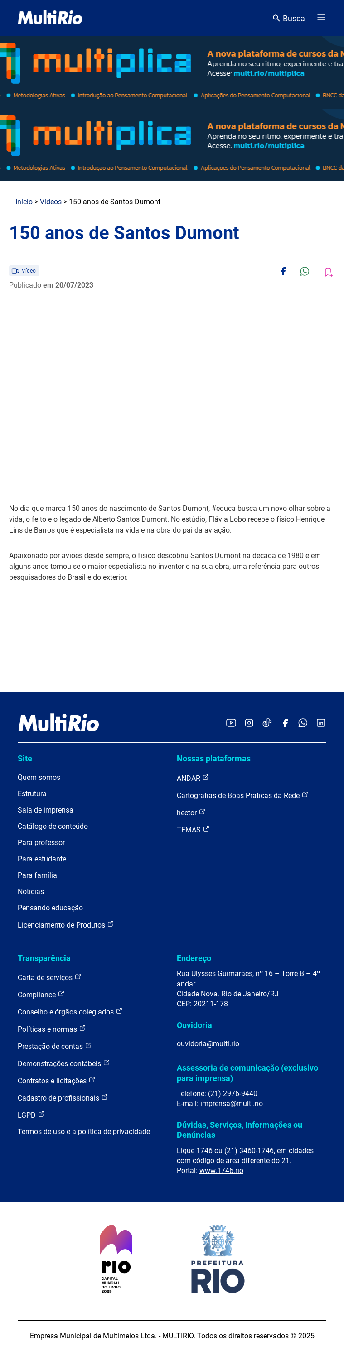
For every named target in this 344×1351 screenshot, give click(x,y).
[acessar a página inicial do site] (50, 18)
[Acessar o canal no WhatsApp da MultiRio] (303, 723)
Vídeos (51, 201)
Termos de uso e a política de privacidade (84, 1131)
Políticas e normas (52, 1029)
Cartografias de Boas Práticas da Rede (243, 795)
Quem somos (39, 777)
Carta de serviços (50, 977)
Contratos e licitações (57, 1080)
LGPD (31, 1115)
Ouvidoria (194, 1025)
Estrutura (32, 793)
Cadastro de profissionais (63, 1097)
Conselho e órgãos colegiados (70, 1011)
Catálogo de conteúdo (53, 826)
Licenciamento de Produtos (66, 924)
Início (24, 201)
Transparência (44, 958)
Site (25, 758)
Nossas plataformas (214, 758)
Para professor (41, 842)
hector (191, 812)
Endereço (194, 958)
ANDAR (193, 778)
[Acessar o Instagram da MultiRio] (249, 723)
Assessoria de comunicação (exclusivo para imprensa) (247, 1072)
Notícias (31, 891)
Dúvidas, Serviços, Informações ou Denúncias (239, 1129)
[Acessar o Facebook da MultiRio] (285, 723)
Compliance (41, 994)
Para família (37, 875)
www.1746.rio (221, 1170)
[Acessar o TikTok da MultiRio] (267, 723)
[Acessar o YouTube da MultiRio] (231, 723)
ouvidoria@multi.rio (208, 1043)
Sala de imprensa (45, 810)
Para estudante (42, 859)
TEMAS (193, 829)
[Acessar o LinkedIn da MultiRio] (320, 723)
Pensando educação (50, 908)
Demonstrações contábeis (64, 1063)
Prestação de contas (55, 1046)
